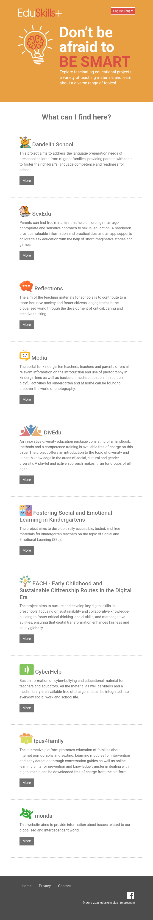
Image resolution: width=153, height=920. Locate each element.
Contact (64, 886)
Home (27, 886)
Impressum (127, 902)
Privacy (45, 886)
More (26, 180)
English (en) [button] (121, 11)
